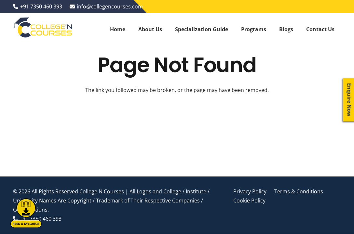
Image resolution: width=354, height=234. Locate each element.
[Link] (43, 29)
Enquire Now (349, 100)
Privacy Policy (249, 191)
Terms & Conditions (298, 191)
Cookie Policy (249, 200)
